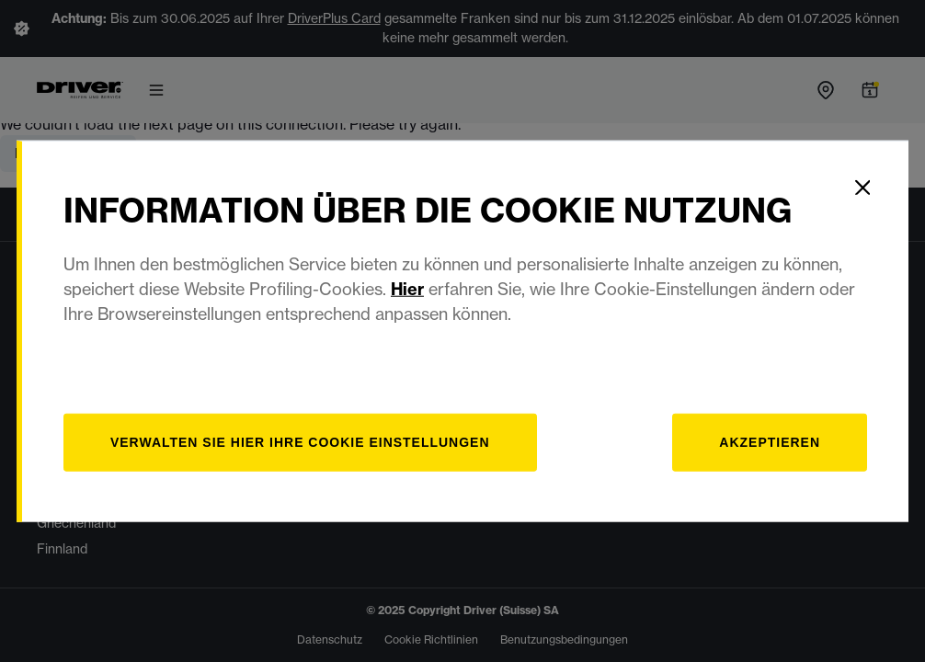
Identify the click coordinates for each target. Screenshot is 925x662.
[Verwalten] (301, 442)
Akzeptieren (769, 441)
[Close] (862, 186)
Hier (408, 288)
